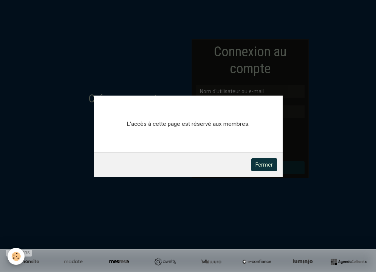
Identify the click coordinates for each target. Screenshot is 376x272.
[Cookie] (16, 256)
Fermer (264, 165)
